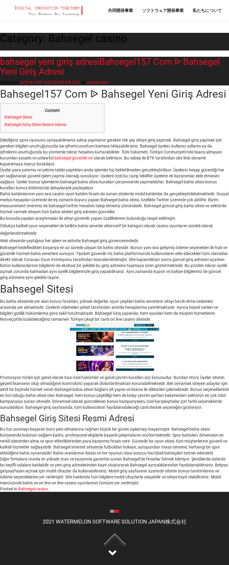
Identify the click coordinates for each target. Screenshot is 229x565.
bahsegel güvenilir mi (73, 158)
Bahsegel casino (33, 488)
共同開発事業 (120, 10)
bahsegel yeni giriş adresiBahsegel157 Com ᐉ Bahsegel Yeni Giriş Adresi (110, 66)
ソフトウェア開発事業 (163, 10)
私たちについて (207, 10)
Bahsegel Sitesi (18, 117)
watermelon (98, 82)
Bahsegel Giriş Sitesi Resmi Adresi (35, 124)
